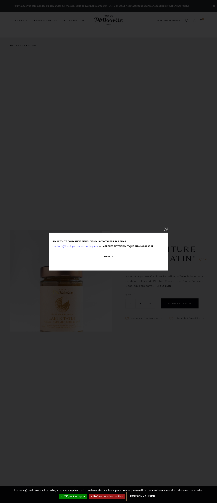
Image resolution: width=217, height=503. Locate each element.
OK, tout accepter (73, 496)
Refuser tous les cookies (106, 496)
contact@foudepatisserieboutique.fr (75, 246)
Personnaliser (142, 496)
